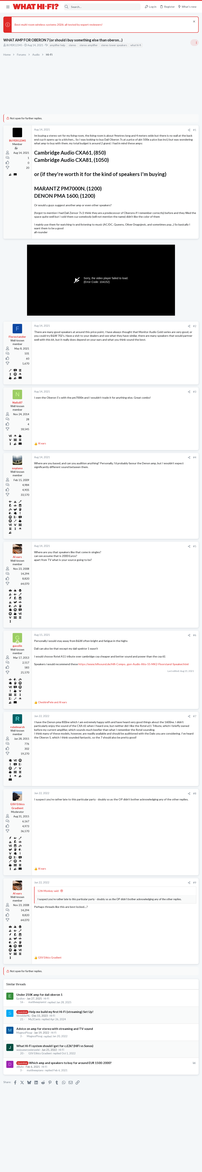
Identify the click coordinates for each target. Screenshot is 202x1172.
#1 (131, 129)
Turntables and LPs (157, 442)
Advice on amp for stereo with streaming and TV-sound (55, 1051)
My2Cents (35, 1041)
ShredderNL (24, 1038)
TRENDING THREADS (152, 234)
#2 (131, 348)
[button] (8, 6)
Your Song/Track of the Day (163, 299)
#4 (131, 480)
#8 (131, 816)
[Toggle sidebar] (194, 42)
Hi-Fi (47, 1021)
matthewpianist (38, 1025)
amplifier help (58, 45)
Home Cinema (154, 458)
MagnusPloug (25, 1055)
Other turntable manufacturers (165, 435)
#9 (131, 905)
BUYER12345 (15, 45)
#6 (131, 657)
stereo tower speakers (115, 45)
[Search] (102, 6)
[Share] (125, 130)
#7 (131, 738)
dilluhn (20, 1089)
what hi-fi (136, 45)
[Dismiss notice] (193, 22)
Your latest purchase (159, 405)
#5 (131, 569)
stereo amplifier (89, 45)
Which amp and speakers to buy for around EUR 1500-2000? (71, 1085)
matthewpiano (35, 1093)
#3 (131, 414)
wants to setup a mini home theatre (168, 450)
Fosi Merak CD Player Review (164, 389)
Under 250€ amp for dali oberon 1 (40, 1017)
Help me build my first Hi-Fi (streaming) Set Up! (62, 1034)
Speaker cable (154, 261)
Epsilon (21, 1021)
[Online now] (18, 665)
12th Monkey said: (49, 913)
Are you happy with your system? (166, 360)
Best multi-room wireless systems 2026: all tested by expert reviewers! (59, 24)
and (53, 724)
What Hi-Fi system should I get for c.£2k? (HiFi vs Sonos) (55, 1068)
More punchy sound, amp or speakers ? (170, 242)
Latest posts (148, 381)
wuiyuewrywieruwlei (28, 1072)
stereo (73, 45)
